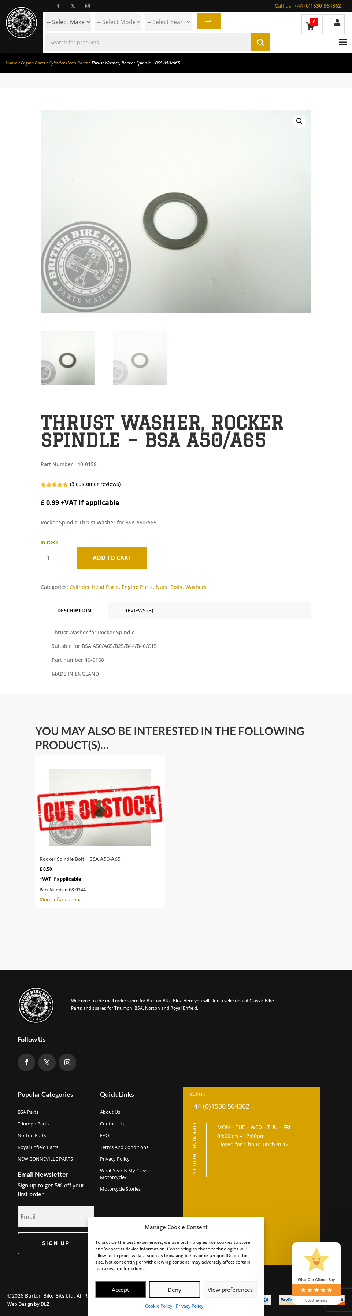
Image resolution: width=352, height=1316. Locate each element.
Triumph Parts (33, 1123)
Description (74, 610)
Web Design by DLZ (28, 1304)
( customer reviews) (95, 483)
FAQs (105, 1135)
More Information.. (100, 831)
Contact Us (112, 1123)
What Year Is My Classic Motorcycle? (125, 1173)
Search (207, 22)
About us (110, 1112)
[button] (299, 121)
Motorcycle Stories (120, 1189)
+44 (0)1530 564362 (308, 5)
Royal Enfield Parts (38, 1147)
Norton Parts (32, 1135)
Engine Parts (33, 63)
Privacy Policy (189, 1306)
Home (11, 63)
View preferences (230, 1289)
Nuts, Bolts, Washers (181, 586)
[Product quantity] (55, 558)
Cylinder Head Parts (68, 63)
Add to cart (114, 558)
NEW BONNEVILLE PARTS (45, 1158)
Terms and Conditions (124, 1147)
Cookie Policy (158, 1306)
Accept (120, 1289)
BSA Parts (28, 1112)
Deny (174, 1289)
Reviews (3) (138, 610)
